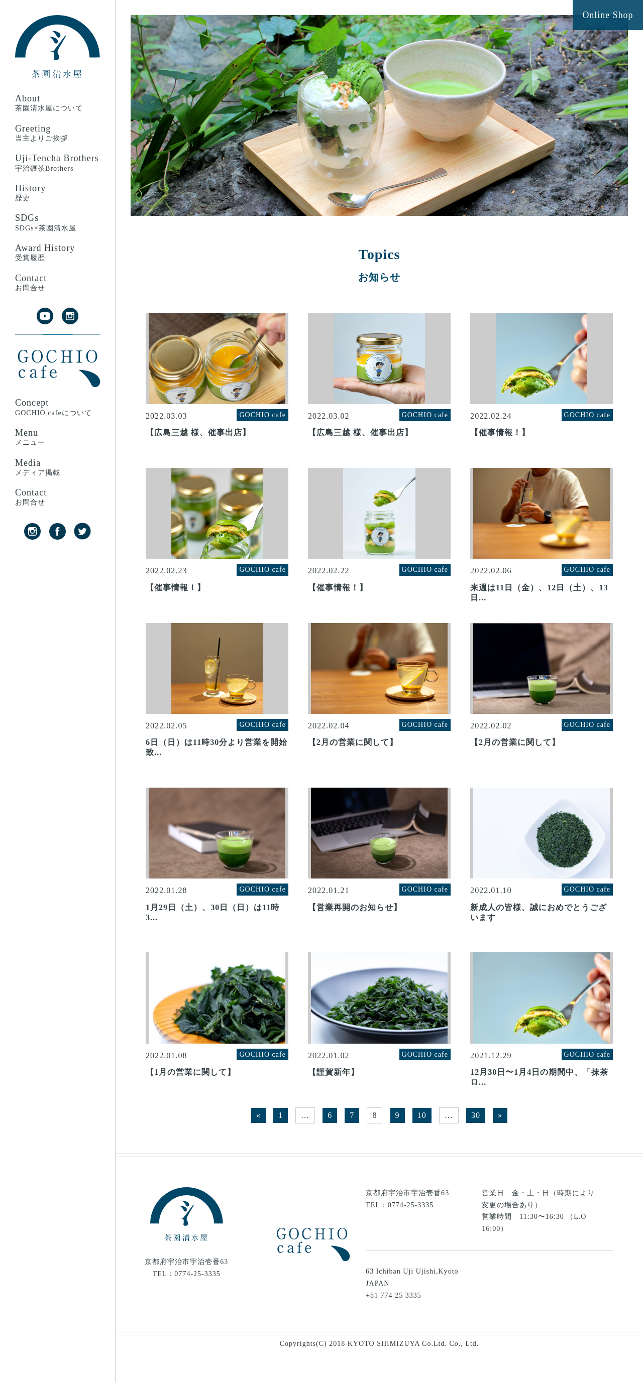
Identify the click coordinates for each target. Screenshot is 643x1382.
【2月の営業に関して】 (353, 759)
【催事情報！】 (500, 438)
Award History (57, 253)
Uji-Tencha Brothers (57, 163)
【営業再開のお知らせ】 (355, 929)
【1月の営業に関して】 (191, 1099)
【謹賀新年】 (333, 1099)
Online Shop (607, 16)
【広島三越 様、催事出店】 (198, 438)
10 (421, 1142)
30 (475, 1142)
